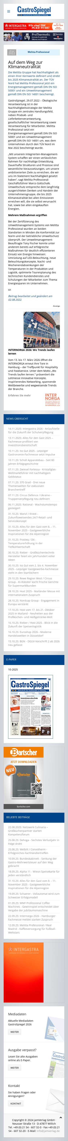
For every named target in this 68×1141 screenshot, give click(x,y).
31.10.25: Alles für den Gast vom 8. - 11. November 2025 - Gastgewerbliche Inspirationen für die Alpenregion (32, 530)
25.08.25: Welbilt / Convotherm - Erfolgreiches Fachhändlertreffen (28, 851)
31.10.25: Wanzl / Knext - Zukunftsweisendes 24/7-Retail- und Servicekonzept (30, 517)
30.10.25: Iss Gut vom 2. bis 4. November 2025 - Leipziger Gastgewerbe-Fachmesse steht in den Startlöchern (33, 569)
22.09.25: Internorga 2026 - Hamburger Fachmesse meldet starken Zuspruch (31, 917)
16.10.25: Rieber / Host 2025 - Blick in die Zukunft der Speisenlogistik (33, 624)
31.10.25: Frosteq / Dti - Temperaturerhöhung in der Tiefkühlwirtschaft (25, 543)
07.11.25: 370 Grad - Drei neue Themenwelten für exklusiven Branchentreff (26, 486)
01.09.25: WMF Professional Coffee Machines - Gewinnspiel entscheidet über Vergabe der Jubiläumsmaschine (33, 906)
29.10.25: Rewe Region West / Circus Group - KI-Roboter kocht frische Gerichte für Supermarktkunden (33, 582)
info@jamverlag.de (48, 1131)
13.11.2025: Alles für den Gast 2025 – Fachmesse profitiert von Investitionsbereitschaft (30, 441)
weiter (15, 1032)
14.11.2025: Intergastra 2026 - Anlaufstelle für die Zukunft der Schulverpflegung (33, 430)
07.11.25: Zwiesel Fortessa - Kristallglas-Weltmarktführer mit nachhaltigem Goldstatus (32, 473)
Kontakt (16, 1103)
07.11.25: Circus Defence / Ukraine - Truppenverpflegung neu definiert (29, 497)
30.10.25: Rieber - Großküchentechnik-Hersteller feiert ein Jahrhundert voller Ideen (31, 556)
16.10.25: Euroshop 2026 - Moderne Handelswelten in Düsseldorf (29, 633)
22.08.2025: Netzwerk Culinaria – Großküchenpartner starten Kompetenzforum (28, 830)
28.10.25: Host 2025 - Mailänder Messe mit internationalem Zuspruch (34, 593)
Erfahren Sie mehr (19, 395)
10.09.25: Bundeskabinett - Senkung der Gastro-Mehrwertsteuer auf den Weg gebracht (32, 862)
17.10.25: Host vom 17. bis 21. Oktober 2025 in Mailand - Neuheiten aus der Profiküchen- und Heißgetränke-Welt (31, 613)
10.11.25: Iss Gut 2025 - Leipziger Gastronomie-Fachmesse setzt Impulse (31, 452)
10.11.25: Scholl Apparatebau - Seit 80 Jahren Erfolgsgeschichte (31, 461)
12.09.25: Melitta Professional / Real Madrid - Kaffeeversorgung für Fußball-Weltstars (32, 928)
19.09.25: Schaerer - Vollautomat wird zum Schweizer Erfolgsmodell (34, 895)
